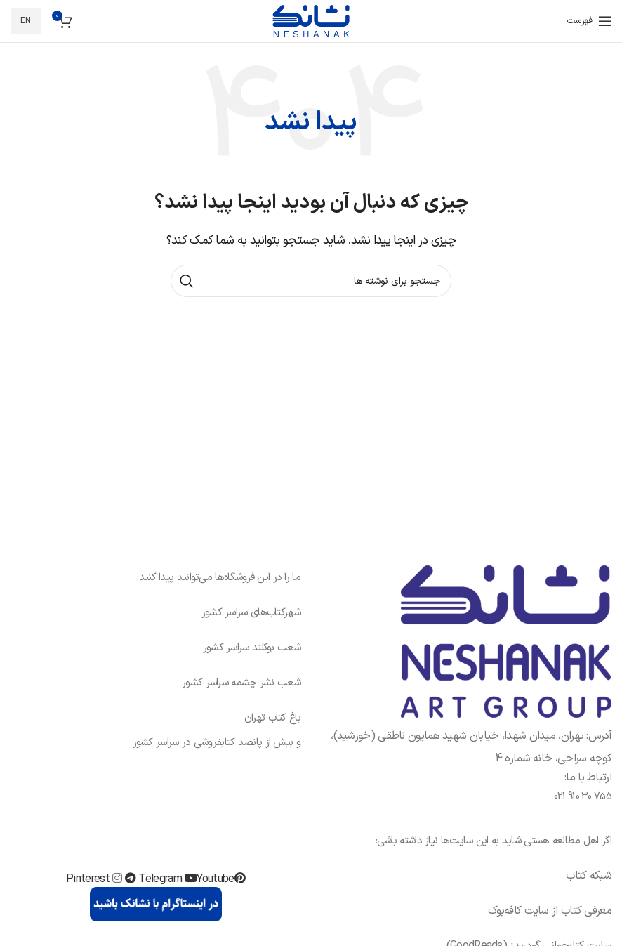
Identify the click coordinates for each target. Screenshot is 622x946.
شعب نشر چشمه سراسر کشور (241, 683)
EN (25, 21)
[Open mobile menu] (589, 21)
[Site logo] (311, 20)
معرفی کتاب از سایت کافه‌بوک (549, 910)
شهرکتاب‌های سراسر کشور (250, 613)
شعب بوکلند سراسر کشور (251, 648)
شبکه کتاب (588, 875)
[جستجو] (311, 281)
